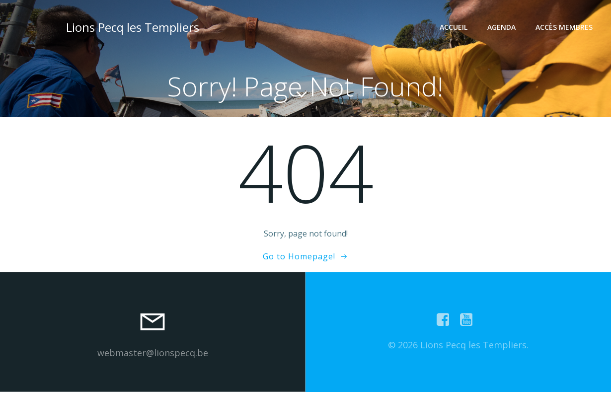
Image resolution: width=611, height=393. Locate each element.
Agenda (502, 27)
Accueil (454, 27)
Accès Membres (565, 27)
